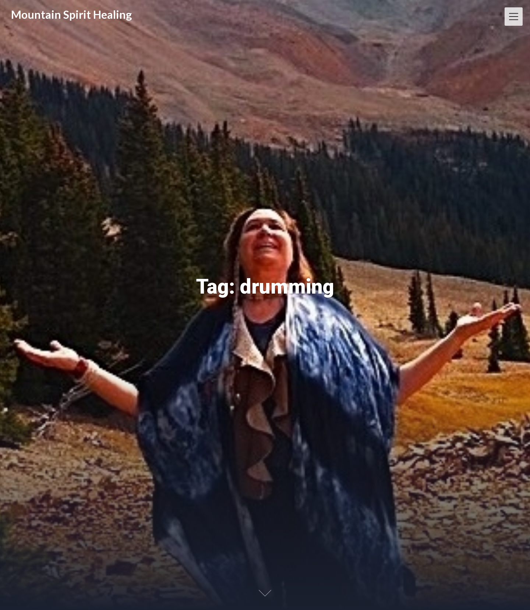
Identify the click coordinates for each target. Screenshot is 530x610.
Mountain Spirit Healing (71, 14)
